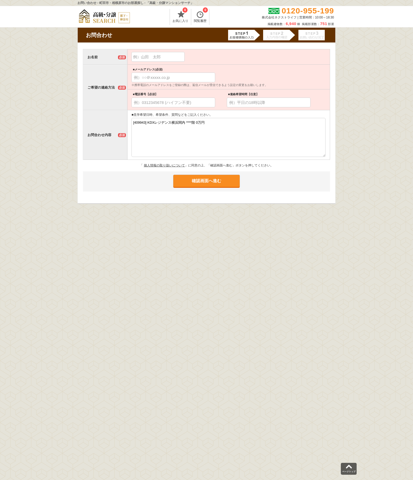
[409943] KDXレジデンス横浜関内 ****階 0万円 (228, 137)
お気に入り (180, 16)
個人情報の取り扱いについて (164, 165)
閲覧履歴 (201, 16)
